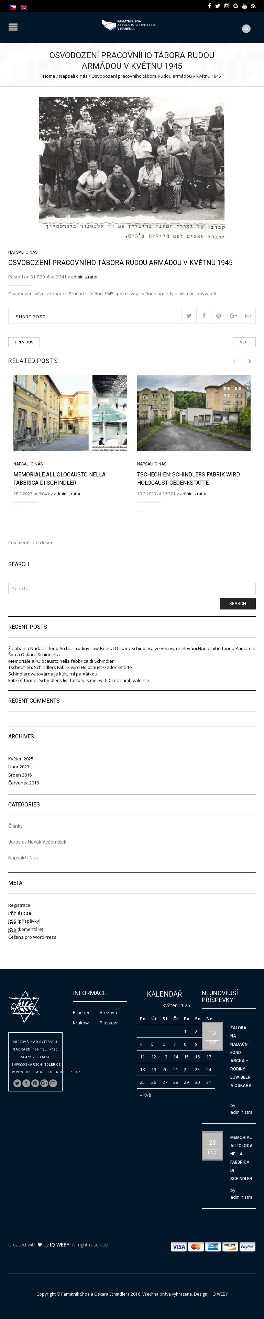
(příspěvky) (24, 921)
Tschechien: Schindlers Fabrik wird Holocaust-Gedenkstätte (70, 667)
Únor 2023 (18, 766)
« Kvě (145, 1095)
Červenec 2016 (23, 783)
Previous (24, 342)
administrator (84, 277)
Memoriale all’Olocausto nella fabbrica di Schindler (61, 661)
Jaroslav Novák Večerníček (37, 842)
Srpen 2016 (20, 775)
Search (237, 603)
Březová (108, 1012)
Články (15, 826)
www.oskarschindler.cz (46, 1072)
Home (49, 76)
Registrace (19, 905)
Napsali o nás (73, 76)
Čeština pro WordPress (32, 937)
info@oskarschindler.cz (36, 1064)
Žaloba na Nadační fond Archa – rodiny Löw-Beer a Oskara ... (241, 1060)
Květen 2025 (20, 759)
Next (244, 342)
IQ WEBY (59, 1244)
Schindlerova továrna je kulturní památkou (52, 674)
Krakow (81, 1023)
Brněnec (81, 1012)
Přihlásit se (19, 913)
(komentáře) (25, 929)
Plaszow (108, 1023)
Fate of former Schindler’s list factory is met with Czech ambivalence (78, 680)
